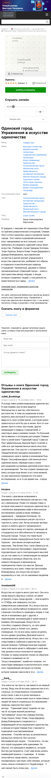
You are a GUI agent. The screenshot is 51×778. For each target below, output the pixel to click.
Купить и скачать (25, 90)
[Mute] (33, 112)
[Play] (15, 112)
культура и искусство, (32, 146)
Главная (4, 29)
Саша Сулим (29, 215)
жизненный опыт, (31, 168)
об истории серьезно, (33, 182)
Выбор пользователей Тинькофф (33, 189)
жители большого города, (34, 177)
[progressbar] (26, 106)
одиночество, (29, 163)
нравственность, (30, 171)
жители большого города (34, 212)
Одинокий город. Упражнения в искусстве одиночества (19, 288)
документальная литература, (30, 150)
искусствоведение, (31, 160)
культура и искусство (21, 29)
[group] (25, 110)
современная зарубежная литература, (35, 156)
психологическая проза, (34, 166)
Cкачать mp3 (11, 315)
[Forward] (21, 112)
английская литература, (34, 174)
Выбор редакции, (30, 185)
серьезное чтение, (31, 179)
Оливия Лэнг (39, 29)
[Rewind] (9, 112)
